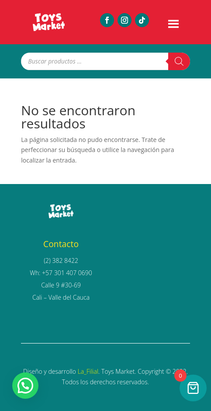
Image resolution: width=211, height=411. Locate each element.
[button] (25, 385)
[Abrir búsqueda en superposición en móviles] (105, 61)
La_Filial (88, 371)
